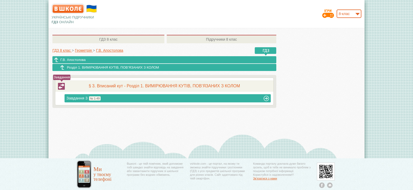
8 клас (108, 39)
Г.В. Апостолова (73, 60)
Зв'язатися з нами (265, 178)
